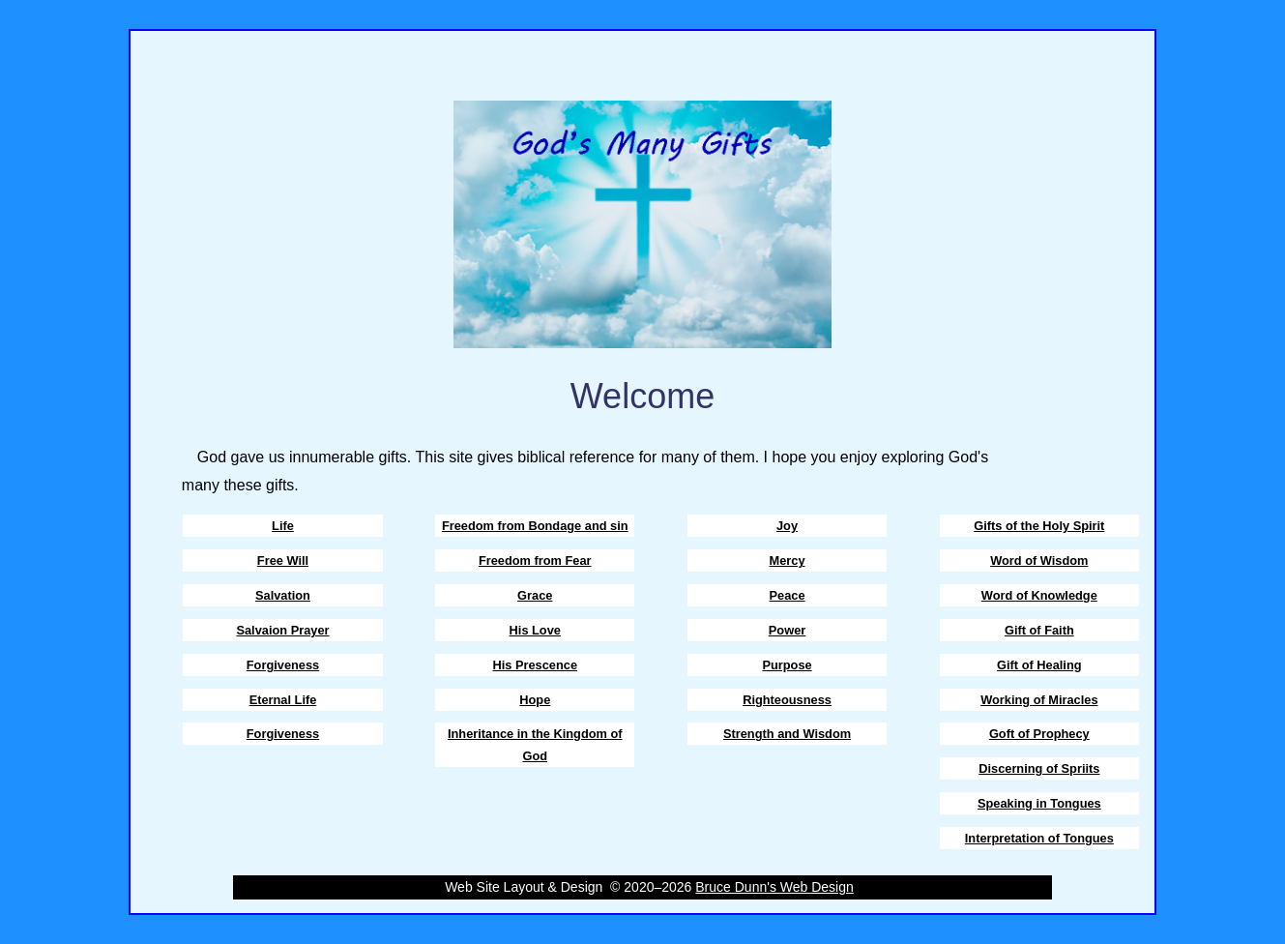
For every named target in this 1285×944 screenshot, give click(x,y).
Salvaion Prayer (282, 630)
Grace (534, 595)
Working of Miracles (1038, 700)
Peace (787, 595)
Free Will (282, 560)
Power (787, 630)
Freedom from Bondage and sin (535, 525)
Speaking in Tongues (1039, 803)
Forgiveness (283, 665)
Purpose (786, 665)
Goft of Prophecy (1039, 733)
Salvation (282, 595)
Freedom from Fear (535, 560)
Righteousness (787, 700)
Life (283, 525)
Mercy (787, 560)
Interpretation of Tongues (1039, 838)
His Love (535, 630)
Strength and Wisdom (787, 733)
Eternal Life (283, 700)
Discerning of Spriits (1038, 768)
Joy (787, 525)
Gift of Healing (1039, 665)
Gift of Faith (1039, 630)
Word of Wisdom (1039, 560)
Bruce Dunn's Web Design (774, 887)
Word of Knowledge (1039, 595)
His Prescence (535, 665)
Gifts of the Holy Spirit (1039, 525)
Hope (534, 700)
